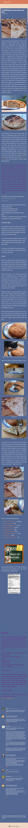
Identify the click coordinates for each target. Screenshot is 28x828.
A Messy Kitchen (7, 2)
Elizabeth (8, 726)
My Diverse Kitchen (9, 527)
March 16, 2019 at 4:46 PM (11, 756)
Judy (7, 769)
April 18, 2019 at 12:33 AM (11, 786)
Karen (7, 708)
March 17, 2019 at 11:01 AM (17, 776)
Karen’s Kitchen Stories (10, 525)
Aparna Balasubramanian (11, 785)
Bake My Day (7, 535)
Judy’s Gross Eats (8, 523)
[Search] (26, 1)
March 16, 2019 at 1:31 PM (15, 726)
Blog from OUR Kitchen (10, 521)
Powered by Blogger (14, 826)
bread (3, 698)
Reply (7, 713)
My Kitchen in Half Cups (10, 533)
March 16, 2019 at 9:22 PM (13, 769)
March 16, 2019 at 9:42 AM (14, 708)
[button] (2, 16)
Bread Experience (8, 529)
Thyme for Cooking (9, 531)
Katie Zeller (8, 776)
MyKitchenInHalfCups (11, 755)
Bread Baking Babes (9, 698)
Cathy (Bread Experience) (12, 716)
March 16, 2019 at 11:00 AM (11, 717)
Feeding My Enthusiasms (10, 537)
